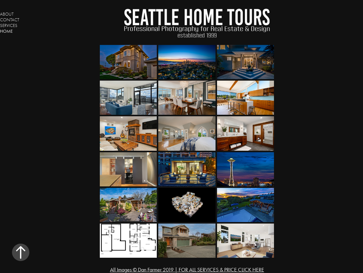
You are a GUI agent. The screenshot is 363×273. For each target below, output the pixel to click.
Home (6, 31)
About (6, 14)
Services (8, 25)
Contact (9, 19)
